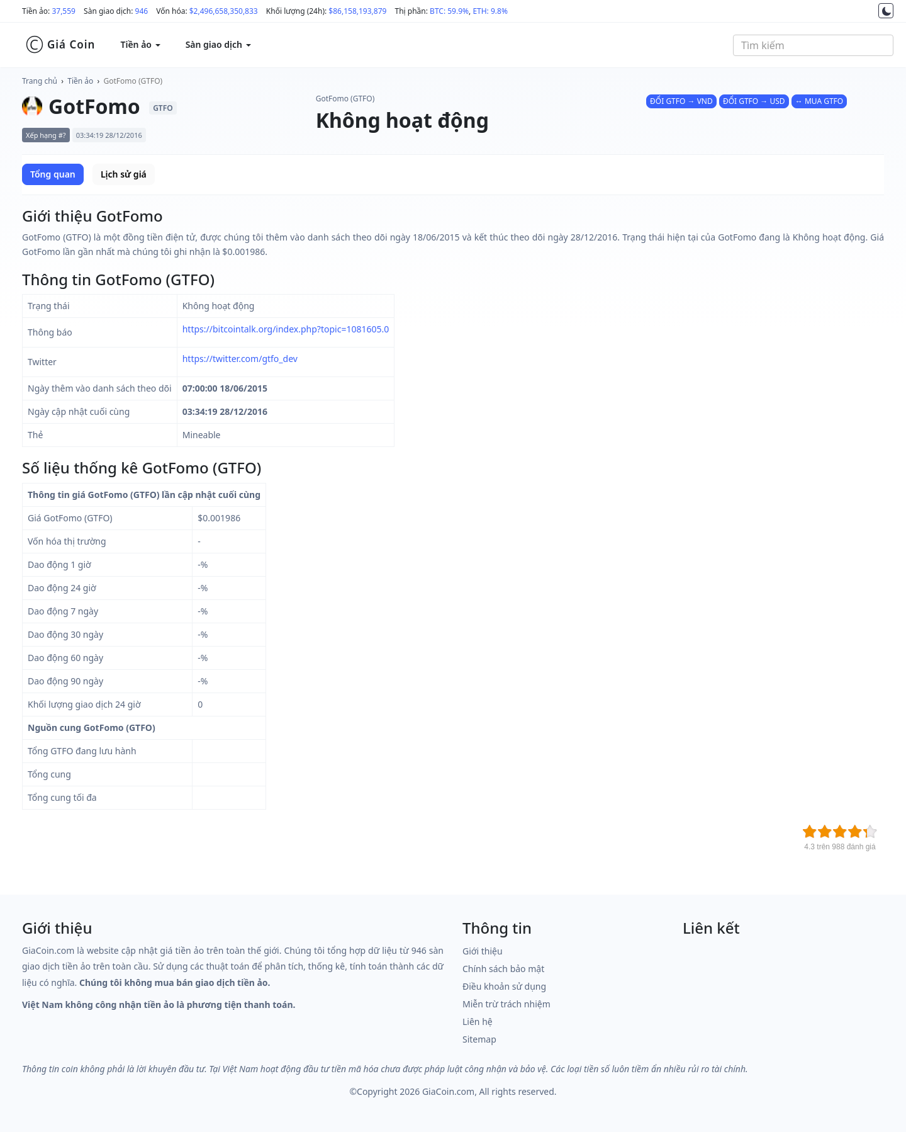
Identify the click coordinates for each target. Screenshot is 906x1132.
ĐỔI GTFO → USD (754, 101)
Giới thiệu (482, 951)
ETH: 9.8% (490, 11)
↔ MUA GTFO (819, 101)
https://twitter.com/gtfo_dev (240, 359)
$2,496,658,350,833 (223, 11)
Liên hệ (477, 1021)
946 (141, 11)
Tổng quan (53, 174)
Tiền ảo (80, 81)
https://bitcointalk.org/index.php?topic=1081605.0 (285, 329)
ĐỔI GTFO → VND (681, 101)
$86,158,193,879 (357, 11)
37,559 (64, 11)
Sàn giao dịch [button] (218, 44)
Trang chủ (39, 81)
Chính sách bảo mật (503, 969)
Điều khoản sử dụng (504, 986)
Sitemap (479, 1039)
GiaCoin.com (448, 1091)
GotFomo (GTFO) (133, 81)
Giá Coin (60, 45)
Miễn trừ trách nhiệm (506, 1004)
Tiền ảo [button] (140, 44)
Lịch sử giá (124, 174)
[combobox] (813, 45)
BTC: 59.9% (449, 11)
